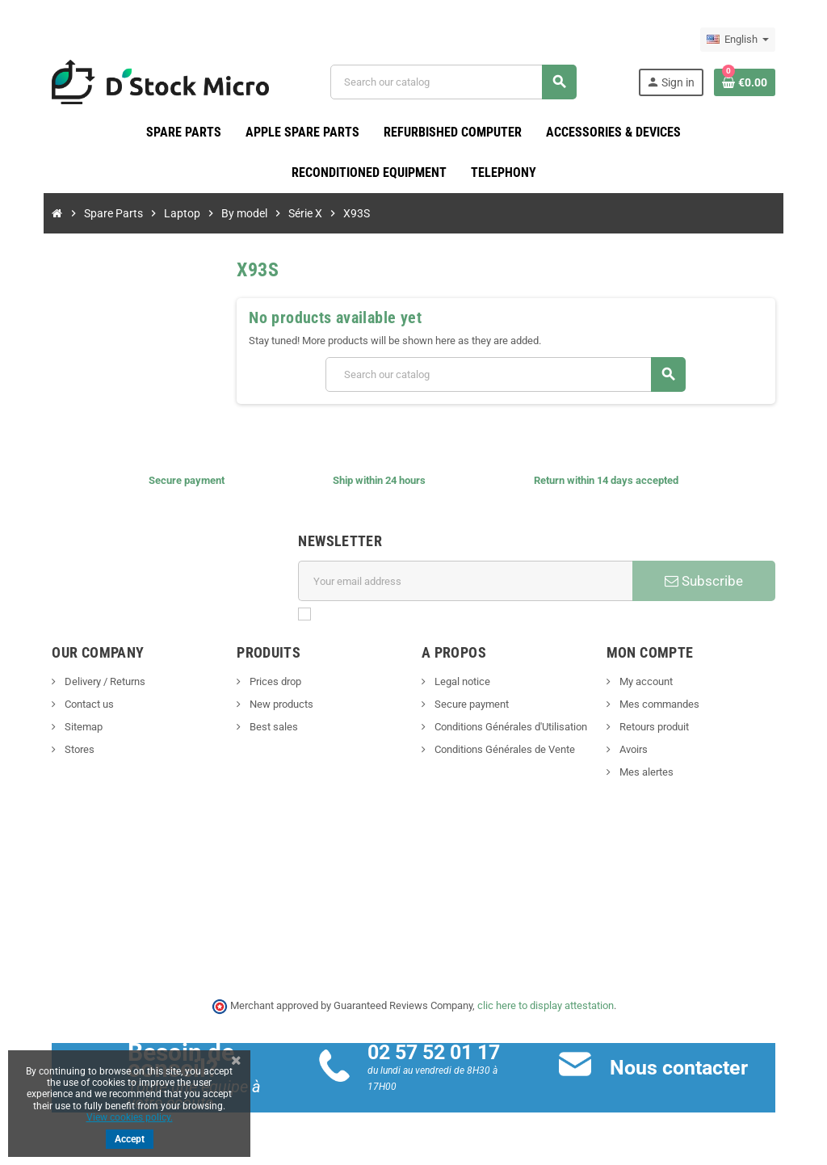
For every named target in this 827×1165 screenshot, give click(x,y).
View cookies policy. (129, 1117)
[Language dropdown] (755, 39)
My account (654, 682)
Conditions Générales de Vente (503, 750)
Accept (130, 1139)
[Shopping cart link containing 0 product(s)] (762, 82)
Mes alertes (654, 773)
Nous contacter (685, 1067)
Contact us (70, 705)
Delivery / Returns (86, 682)
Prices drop (265, 682)
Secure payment (470, 705)
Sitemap (64, 727)
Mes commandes (667, 705)
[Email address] (467, 581)
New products (271, 705)
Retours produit (662, 727)
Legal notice (461, 682)
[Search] (459, 82)
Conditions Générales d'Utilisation (509, 727)
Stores (60, 750)
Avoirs (641, 750)
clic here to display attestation (545, 1006)
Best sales (263, 727)
